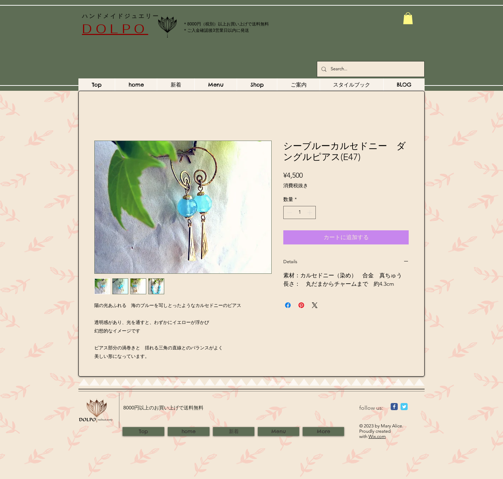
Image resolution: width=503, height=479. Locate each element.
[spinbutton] (299, 212)
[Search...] (370, 69)
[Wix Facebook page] (394, 406)
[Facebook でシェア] (288, 305)
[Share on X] (314, 305)
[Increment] (310, 212)
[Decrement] (288, 212)
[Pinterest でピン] (301, 305)
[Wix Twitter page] (404, 406)
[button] (408, 18)
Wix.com (377, 436)
